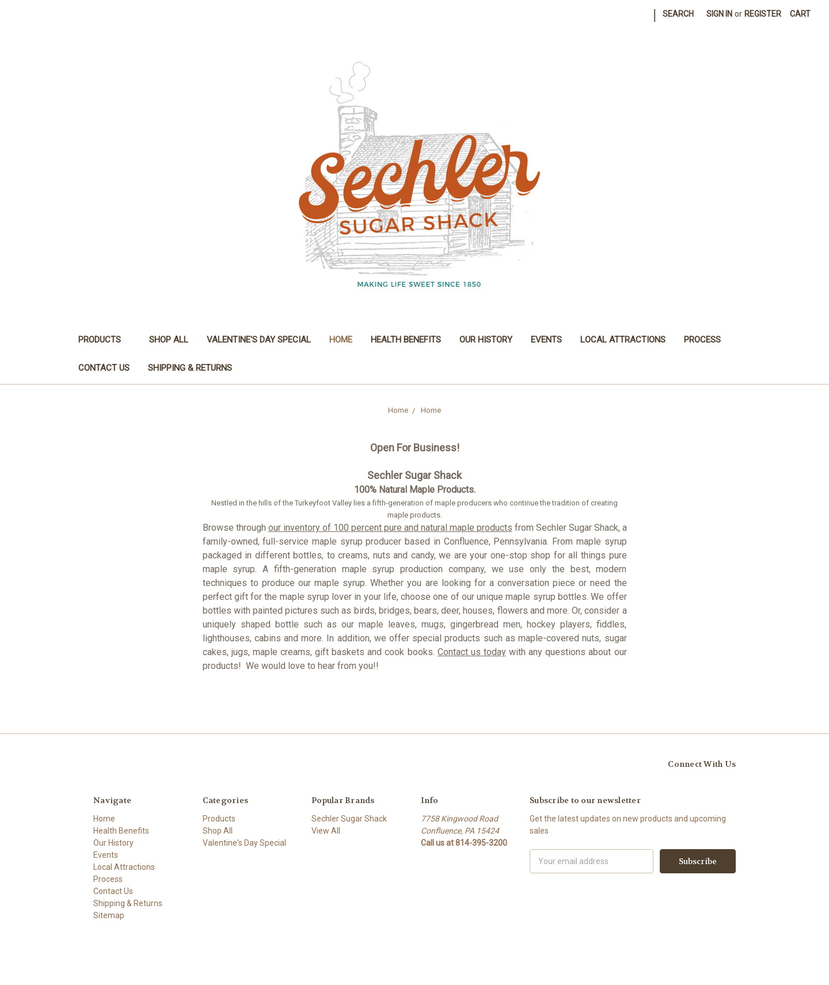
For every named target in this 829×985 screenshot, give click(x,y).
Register (762, 13)
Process (702, 339)
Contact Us (104, 368)
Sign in (719, 13)
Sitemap (108, 915)
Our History (485, 339)
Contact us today (472, 651)
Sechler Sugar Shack (349, 818)
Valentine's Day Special (259, 339)
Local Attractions (623, 339)
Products (104, 339)
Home (340, 339)
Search (678, 13)
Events (546, 339)
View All (325, 830)
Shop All (168, 339)
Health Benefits (406, 339)
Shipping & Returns (190, 368)
